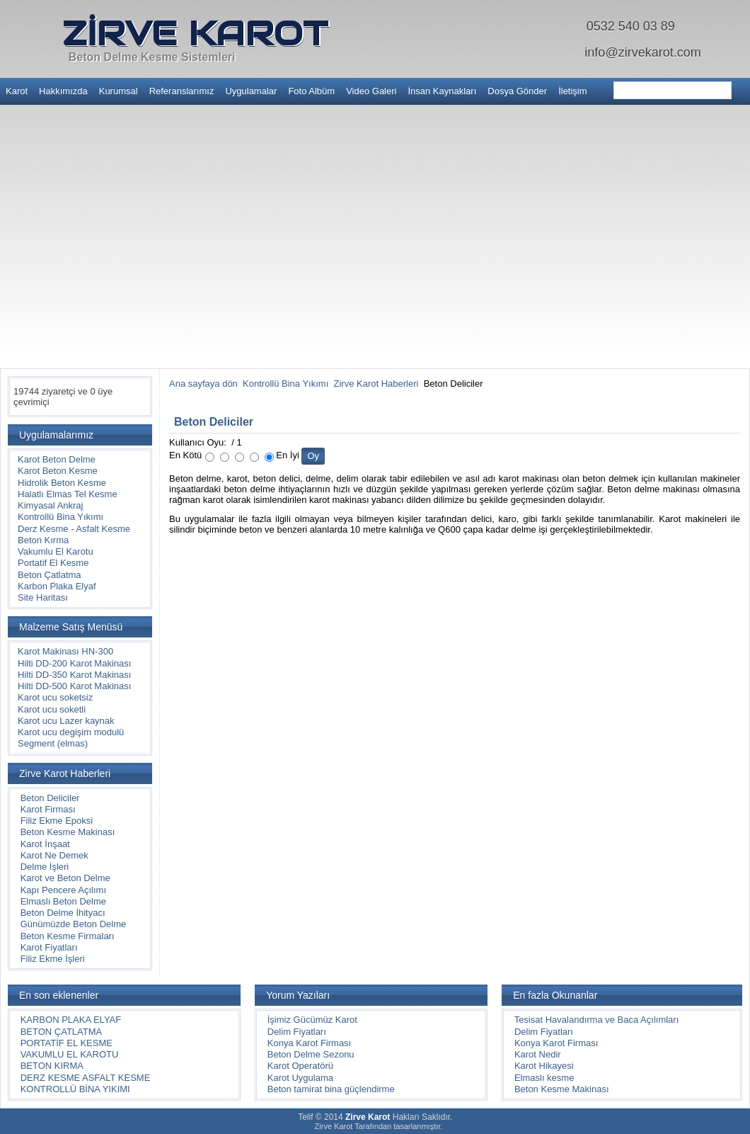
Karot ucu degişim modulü (71, 732)
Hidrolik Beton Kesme (62, 482)
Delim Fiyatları (296, 1031)
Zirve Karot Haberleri (376, 383)
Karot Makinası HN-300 (65, 651)
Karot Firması (48, 809)
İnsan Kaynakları (442, 91)
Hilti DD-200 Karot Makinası (74, 663)
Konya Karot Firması (309, 1043)
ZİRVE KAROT (195, 33)
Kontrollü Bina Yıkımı (60, 516)
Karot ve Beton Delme (65, 878)
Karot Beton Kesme (58, 470)
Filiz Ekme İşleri (53, 958)
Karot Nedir (537, 1054)
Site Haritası (43, 597)
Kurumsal (118, 91)
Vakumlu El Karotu (55, 551)
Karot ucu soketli (52, 709)
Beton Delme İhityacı (63, 912)
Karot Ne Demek (54, 855)
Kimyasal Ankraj (50, 505)
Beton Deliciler (50, 798)
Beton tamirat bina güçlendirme (331, 1089)
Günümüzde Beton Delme (74, 924)
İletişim (572, 91)
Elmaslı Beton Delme (63, 901)
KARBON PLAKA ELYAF (71, 1019)
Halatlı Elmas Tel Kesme (67, 494)
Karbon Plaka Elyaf (57, 586)
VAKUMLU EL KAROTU (70, 1054)
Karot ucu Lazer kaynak (66, 720)
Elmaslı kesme (544, 1077)
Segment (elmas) (53, 743)
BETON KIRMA (52, 1065)
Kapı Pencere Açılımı (63, 890)
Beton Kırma (43, 540)
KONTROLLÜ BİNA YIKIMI (75, 1089)
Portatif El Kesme (53, 562)
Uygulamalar (251, 91)
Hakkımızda (63, 91)
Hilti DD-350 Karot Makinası (74, 674)
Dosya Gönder (517, 91)
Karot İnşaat (45, 844)
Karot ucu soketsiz (55, 697)
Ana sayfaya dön (203, 383)
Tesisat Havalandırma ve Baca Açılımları (596, 1019)
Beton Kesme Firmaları (68, 936)
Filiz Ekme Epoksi (57, 820)
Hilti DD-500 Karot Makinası (74, 686)
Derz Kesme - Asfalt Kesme (74, 528)
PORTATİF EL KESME (66, 1043)
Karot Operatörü (300, 1065)
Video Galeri (371, 91)
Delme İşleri (45, 866)
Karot (17, 91)
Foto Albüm (311, 91)
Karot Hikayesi (544, 1065)
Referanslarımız (181, 91)
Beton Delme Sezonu (310, 1054)
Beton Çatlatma (49, 574)
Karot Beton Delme (57, 459)
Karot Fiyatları (49, 947)
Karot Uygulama (300, 1077)
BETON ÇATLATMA (62, 1031)
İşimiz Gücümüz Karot (312, 1019)
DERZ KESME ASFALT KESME (86, 1077)
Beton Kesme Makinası (68, 832)
